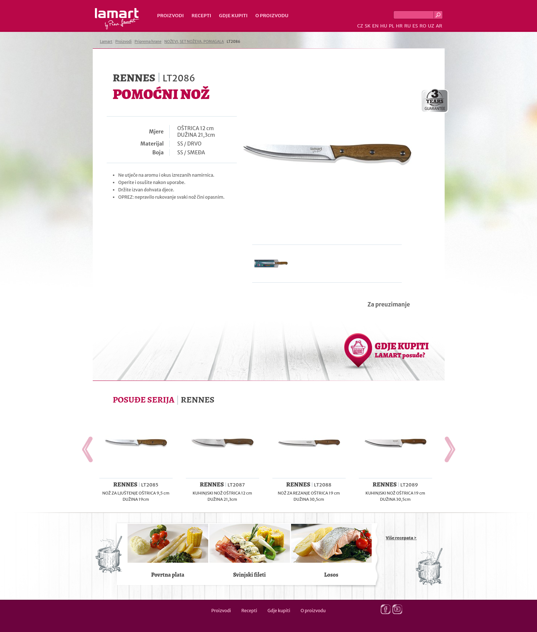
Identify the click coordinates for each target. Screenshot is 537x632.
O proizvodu (271, 15)
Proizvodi (170, 15)
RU (407, 26)
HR (399, 26)
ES (415, 26)
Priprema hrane (148, 41)
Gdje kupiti (233, 15)
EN (375, 26)
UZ (431, 26)
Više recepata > (401, 537)
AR (439, 26)
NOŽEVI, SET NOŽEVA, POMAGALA (194, 41)
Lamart (117, 18)
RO (422, 26)
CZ (360, 26)
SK (368, 26)
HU (383, 26)
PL (391, 26)
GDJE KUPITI (402, 350)
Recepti (201, 15)
